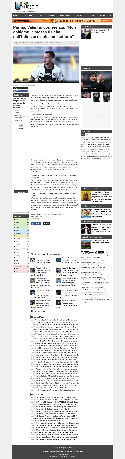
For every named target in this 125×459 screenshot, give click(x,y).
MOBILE (76, 451)
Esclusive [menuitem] (51, 15)
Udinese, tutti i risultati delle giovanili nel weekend (51, 409)
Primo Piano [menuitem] (27, 15)
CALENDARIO (62, 451)
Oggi (83, 134)
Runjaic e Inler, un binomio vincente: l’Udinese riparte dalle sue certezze (59, 439)
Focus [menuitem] (40, 15)
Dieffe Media (64, 454)
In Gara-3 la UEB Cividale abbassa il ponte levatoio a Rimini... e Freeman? (60, 343)
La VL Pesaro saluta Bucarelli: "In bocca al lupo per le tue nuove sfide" (58, 338)
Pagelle (84, 206)
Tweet (47, 224)
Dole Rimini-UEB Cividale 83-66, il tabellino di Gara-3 (52, 387)
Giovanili (84, 237)
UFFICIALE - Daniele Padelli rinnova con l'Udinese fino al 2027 (56, 362)
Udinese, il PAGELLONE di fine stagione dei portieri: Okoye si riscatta (58, 350)
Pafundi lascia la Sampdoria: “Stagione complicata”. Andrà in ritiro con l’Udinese (62, 383)
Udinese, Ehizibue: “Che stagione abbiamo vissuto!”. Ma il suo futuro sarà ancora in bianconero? (67, 385)
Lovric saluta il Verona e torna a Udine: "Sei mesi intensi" (54, 432)
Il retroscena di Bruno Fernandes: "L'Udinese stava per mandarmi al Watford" (61, 428)
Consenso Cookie (57, 447)
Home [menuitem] (15, 15)
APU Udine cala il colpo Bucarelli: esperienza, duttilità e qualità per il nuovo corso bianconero (66, 334)
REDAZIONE (53, 451)
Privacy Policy (68, 447)
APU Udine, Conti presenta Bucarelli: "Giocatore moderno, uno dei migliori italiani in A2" (64, 331)
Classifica (17, 216)
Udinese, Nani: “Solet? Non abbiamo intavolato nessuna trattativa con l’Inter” (61, 380)
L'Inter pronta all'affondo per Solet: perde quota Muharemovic (55, 320)
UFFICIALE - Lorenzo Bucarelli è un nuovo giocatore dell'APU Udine (58, 336)
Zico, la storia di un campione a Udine (47, 421)
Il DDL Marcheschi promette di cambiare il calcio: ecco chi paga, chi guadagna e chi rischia (65, 345)
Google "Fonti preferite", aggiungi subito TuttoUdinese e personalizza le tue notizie (62, 390)
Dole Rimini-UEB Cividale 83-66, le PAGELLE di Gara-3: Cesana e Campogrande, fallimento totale (68, 402)
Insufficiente (18, 117)
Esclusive (85, 189)
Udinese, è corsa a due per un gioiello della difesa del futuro (55, 327)
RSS (81, 451)
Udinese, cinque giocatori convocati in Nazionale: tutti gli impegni (56, 411)
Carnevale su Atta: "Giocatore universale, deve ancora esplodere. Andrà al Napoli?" (63, 341)
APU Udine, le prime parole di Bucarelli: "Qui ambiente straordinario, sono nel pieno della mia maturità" (70, 329)
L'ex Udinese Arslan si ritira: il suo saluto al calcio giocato (54, 322)
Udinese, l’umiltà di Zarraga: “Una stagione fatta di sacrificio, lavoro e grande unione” (63, 371)
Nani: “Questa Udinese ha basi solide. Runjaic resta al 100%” (55, 416)
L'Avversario (39, 214)
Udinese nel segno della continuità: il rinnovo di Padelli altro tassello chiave (60, 359)
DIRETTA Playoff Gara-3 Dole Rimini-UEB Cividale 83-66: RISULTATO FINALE (61, 404)
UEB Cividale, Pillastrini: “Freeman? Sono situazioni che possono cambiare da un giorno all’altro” (68, 400)
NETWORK (45, 451)
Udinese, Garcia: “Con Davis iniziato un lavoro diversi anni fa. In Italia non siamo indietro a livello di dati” (70, 435)
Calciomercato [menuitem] (65, 15)
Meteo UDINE (21, 192)
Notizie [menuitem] (79, 15)
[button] (21, 125)
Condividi (36, 224)
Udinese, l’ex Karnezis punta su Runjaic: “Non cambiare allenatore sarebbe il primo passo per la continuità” (71, 364)
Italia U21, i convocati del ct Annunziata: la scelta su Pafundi (55, 348)
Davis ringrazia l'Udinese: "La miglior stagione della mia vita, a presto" (58, 407)
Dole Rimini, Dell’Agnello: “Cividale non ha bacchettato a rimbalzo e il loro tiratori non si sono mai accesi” (70, 366)
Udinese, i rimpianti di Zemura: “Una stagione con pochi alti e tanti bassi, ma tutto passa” (65, 373)
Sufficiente (18, 115)
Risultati (21, 128)
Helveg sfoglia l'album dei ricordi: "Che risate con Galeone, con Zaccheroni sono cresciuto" (65, 423)
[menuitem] (110, 15)
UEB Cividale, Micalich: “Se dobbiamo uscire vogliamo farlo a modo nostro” (60, 397)
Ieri (87, 134)
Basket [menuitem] (102, 15)
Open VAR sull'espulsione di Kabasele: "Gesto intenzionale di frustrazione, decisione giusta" (66, 418)
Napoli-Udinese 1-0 (89, 88)
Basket (84, 221)
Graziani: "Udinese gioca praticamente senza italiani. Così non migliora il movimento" (63, 324)
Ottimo (17, 110)
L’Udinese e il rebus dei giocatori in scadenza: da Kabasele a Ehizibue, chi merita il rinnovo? (66, 430)
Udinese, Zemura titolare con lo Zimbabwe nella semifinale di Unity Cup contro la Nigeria (65, 357)
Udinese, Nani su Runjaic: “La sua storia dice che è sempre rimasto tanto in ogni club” (64, 378)
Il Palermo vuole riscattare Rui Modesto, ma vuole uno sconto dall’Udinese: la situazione (65, 369)
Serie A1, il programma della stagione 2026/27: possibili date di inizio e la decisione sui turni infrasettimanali (71, 355)
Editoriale (85, 27)
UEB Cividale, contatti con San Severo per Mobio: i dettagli (54, 425)
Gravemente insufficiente (18, 121)
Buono (17, 112)
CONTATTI (70, 451)
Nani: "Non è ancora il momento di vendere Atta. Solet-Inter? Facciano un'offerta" (62, 414)
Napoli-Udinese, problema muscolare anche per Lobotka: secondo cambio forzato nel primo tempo (40, 282)
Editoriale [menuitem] (90, 15)
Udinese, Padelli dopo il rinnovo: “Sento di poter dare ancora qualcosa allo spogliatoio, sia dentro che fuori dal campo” (75, 352)
